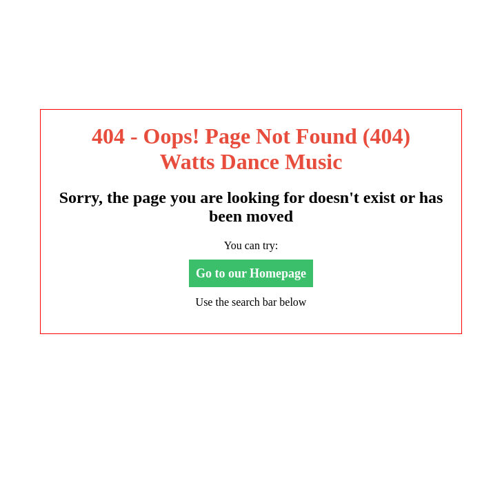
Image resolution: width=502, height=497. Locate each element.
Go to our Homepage (251, 273)
